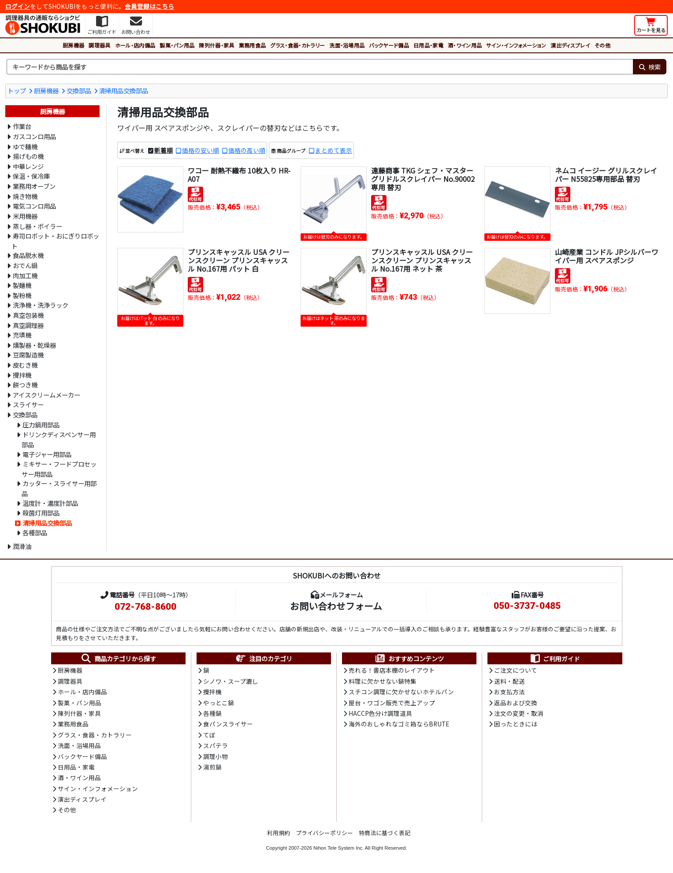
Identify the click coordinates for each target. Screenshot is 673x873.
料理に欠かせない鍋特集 (382, 681)
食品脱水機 (28, 255)
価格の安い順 (200, 150)
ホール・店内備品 (135, 45)
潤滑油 (22, 546)
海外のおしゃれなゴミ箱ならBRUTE (399, 723)
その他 (602, 45)
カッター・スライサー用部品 (59, 488)
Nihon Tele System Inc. (338, 848)
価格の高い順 (246, 150)
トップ (16, 90)
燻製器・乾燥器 (34, 345)
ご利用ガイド (554, 658)
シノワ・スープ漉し (230, 681)
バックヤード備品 (389, 45)
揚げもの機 (28, 156)
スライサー (28, 404)
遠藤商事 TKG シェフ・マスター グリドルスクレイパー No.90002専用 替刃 (423, 178)
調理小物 (215, 756)
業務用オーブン (34, 186)
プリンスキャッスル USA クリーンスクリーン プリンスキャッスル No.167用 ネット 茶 (422, 260)
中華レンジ (28, 166)
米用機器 (25, 216)
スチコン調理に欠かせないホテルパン (401, 691)
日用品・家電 (428, 45)
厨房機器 (73, 45)
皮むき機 (25, 364)
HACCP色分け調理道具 (380, 713)
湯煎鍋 (212, 766)
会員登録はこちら (149, 6)
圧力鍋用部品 (40, 424)
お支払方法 (509, 691)
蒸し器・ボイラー (37, 226)
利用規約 (278, 833)
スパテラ (215, 745)
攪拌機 (22, 374)
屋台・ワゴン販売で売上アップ (392, 702)
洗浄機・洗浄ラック (40, 304)
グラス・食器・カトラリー (297, 45)
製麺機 (22, 285)
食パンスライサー (228, 723)
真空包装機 (28, 315)
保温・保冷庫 (31, 175)
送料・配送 (509, 681)
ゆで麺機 (25, 146)
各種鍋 (212, 713)
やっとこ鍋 (218, 702)
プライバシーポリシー (324, 833)
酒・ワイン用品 (465, 45)
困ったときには (515, 723)
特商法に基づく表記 (384, 833)
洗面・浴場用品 (346, 45)
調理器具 (99, 45)
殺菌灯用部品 (40, 512)
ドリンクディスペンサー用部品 (59, 439)
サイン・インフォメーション (516, 45)
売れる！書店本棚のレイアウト (392, 670)
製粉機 (22, 295)
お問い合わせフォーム (336, 605)
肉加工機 (25, 275)
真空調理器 (28, 325)
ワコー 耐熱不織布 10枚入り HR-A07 (239, 174)
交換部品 (79, 90)
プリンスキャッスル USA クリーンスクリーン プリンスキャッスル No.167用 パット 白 (239, 260)
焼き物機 (25, 196)
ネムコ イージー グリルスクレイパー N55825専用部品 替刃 (606, 174)
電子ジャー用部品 (46, 454)
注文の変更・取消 (518, 713)
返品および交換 (515, 702)
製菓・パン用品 (177, 45)
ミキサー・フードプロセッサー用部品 (59, 469)
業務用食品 (252, 45)
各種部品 (34, 532)
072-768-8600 (145, 606)
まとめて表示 (333, 150)
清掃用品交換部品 (123, 90)
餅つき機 (25, 384)
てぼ (209, 734)
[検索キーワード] (320, 67)
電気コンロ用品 (34, 205)
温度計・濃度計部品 (50, 503)
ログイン (17, 6)
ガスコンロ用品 (34, 136)
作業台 (22, 126)
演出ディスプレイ (570, 45)
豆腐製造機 (28, 354)
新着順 (163, 150)
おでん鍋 (25, 265)
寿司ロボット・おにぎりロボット (55, 240)
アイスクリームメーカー (46, 394)
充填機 (22, 334)
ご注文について (515, 670)
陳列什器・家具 (216, 45)
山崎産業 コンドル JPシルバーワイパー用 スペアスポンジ (606, 256)
